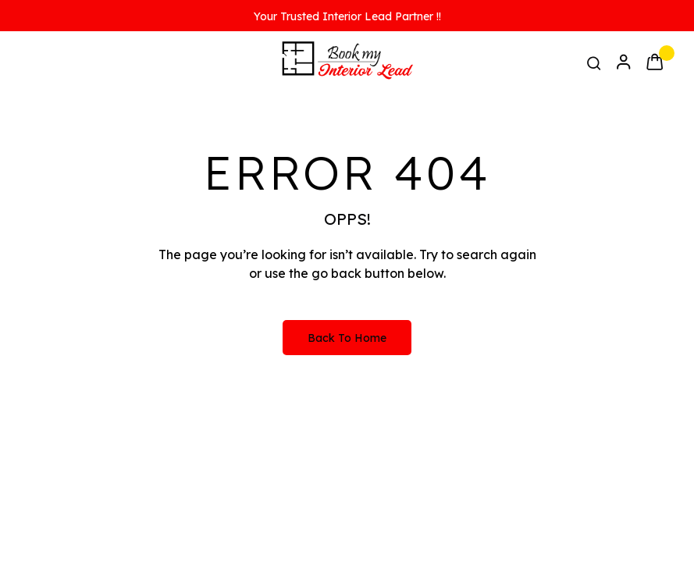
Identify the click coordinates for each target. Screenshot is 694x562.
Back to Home (347, 338)
